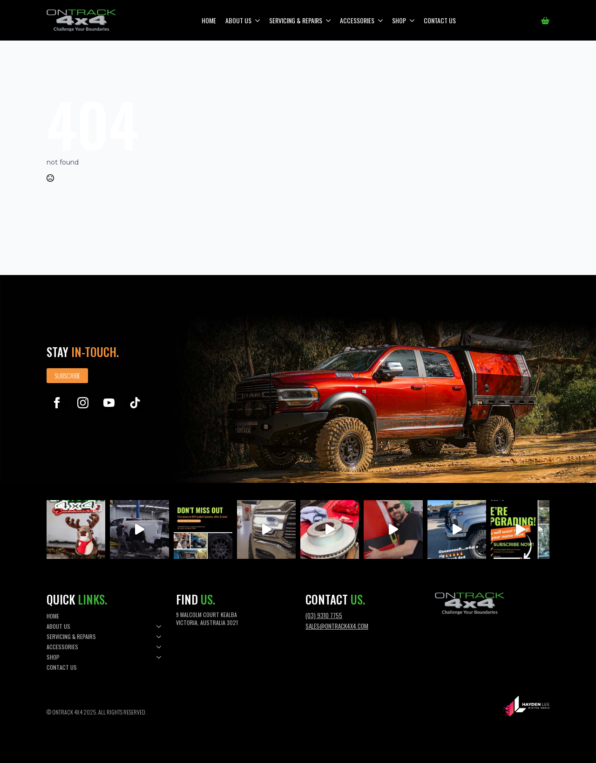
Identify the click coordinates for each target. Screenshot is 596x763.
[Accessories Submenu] (380, 20)
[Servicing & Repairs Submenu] (328, 20)
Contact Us (440, 20)
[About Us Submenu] (257, 20)
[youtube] (109, 402)
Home (209, 20)
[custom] (135, 402)
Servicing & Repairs (295, 20)
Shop (399, 20)
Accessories (357, 20)
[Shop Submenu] (412, 20)
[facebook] (57, 402)
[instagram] (83, 402)
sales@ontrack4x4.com (336, 626)
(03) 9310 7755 (323, 615)
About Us (238, 20)
